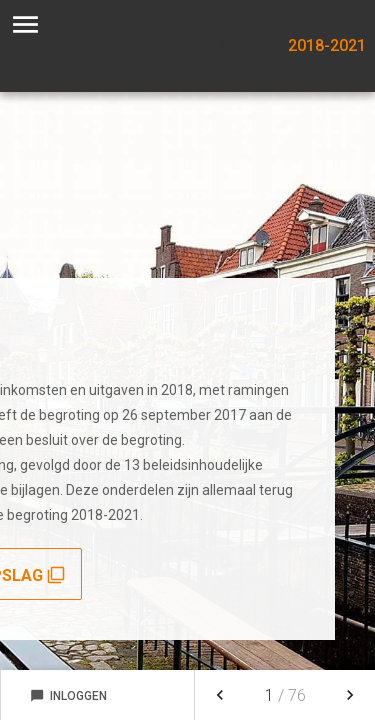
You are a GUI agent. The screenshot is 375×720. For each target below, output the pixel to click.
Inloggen (68, 696)
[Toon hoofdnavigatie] (25, 25)
